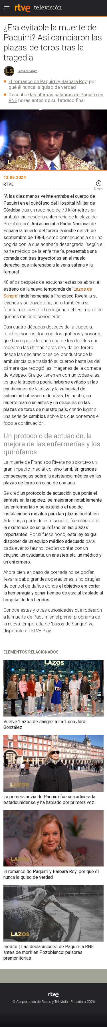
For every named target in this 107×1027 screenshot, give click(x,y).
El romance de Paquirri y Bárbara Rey (48, 81)
